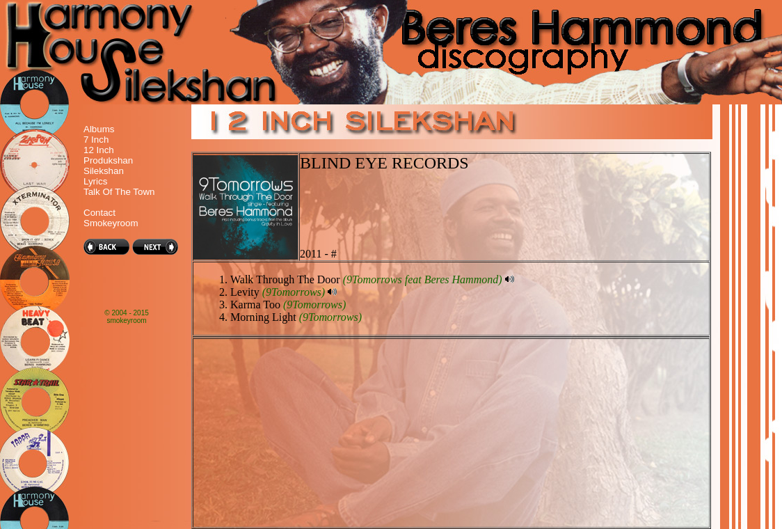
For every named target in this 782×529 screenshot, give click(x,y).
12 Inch (98, 150)
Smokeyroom (110, 223)
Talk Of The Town (118, 192)
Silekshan (103, 171)
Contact (99, 212)
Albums (98, 129)
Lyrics (95, 181)
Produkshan (108, 160)
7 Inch (96, 139)
